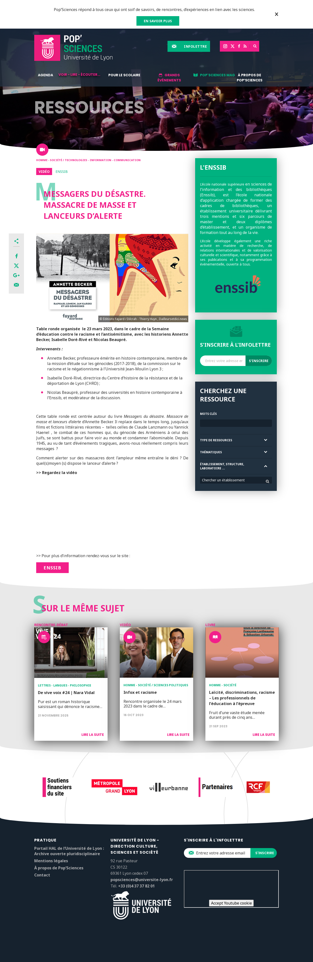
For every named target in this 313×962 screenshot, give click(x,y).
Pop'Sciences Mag (217, 75)
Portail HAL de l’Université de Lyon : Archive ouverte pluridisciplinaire (69, 851)
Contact (42, 875)
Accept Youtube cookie (231, 903)
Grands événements (169, 78)
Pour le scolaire (124, 75)
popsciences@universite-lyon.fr (142, 879)
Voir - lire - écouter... (79, 74)
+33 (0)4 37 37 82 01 (136, 886)
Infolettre (195, 46)
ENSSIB (52, 568)
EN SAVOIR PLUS (158, 21)
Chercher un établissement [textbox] (223, 480)
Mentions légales (51, 860)
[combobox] (236, 480)
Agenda (45, 75)
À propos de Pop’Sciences (249, 78)
